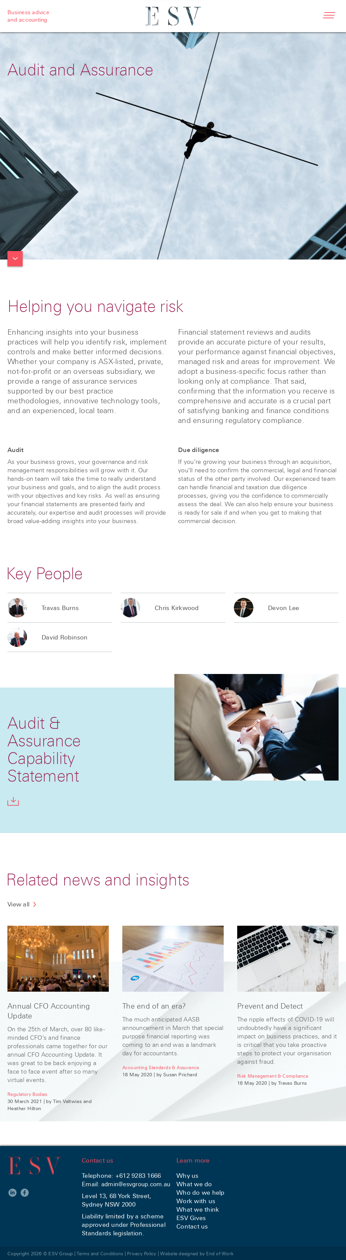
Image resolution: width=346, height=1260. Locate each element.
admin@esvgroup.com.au (138, 1184)
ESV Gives (191, 1217)
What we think (197, 1209)
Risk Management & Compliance (274, 1076)
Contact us (192, 1226)
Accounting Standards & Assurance (162, 1067)
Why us (187, 1175)
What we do (194, 1184)
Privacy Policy (144, 1253)
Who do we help (200, 1192)
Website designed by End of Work (202, 1253)
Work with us (195, 1201)
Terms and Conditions (101, 1253)
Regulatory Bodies (28, 1094)
